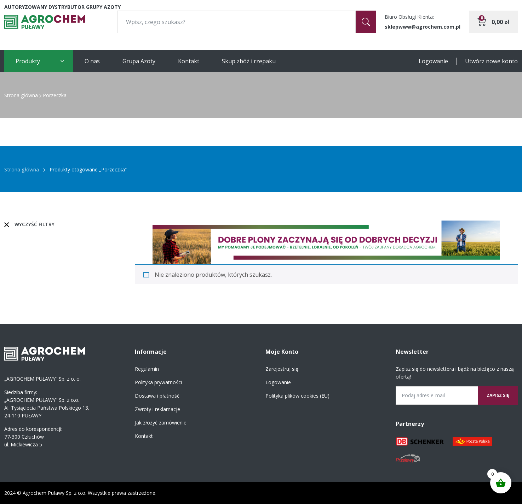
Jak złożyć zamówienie (161, 422)
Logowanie (433, 61)
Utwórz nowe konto (491, 61)
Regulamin (147, 368)
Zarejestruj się (281, 368)
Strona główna (21, 95)
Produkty (28, 61)
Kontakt (188, 61)
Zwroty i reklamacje (157, 409)
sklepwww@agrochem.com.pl (422, 26)
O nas (92, 61)
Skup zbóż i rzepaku (249, 61)
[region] (326, 242)
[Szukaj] (366, 22)
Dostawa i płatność (157, 395)
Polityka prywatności (158, 382)
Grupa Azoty (138, 61)
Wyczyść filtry (35, 224)
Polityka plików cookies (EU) (297, 395)
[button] (326, 242)
